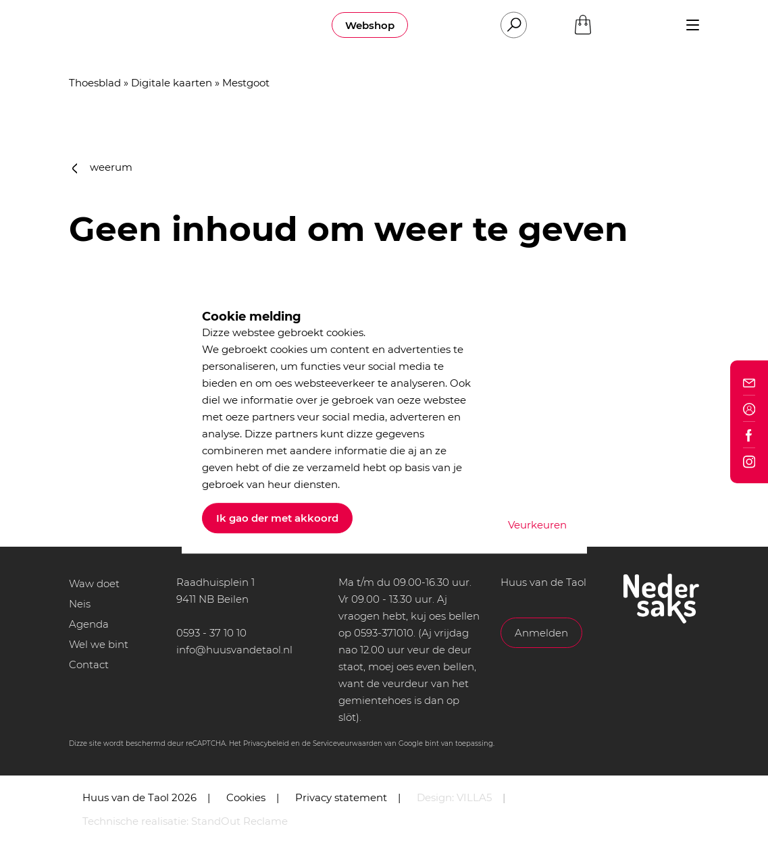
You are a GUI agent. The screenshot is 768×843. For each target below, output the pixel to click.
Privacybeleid (266, 743)
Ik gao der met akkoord (277, 518)
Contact (89, 664)
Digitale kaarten (171, 82)
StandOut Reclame (239, 821)
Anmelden (541, 632)
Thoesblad (95, 82)
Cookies (245, 797)
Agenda (89, 624)
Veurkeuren (537, 524)
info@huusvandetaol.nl (234, 649)
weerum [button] (102, 167)
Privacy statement (341, 797)
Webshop (369, 25)
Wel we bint (98, 644)
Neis (80, 603)
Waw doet (94, 583)
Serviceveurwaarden (347, 743)
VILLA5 (474, 797)
